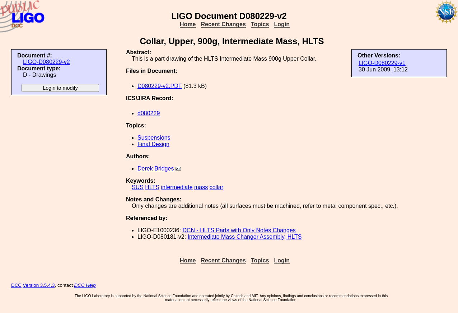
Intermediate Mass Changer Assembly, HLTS (245, 237)
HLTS (152, 187)
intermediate (177, 187)
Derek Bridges (155, 168)
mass (201, 187)
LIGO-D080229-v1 (382, 63)
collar (216, 187)
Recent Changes (223, 24)
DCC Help (85, 285)
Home (188, 24)
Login (282, 24)
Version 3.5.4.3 (39, 285)
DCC (16, 285)
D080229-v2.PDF (159, 86)
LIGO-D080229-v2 (46, 62)
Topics (260, 24)
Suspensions (153, 138)
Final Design (153, 144)
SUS (138, 187)
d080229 (148, 113)
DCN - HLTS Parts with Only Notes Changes (238, 230)
